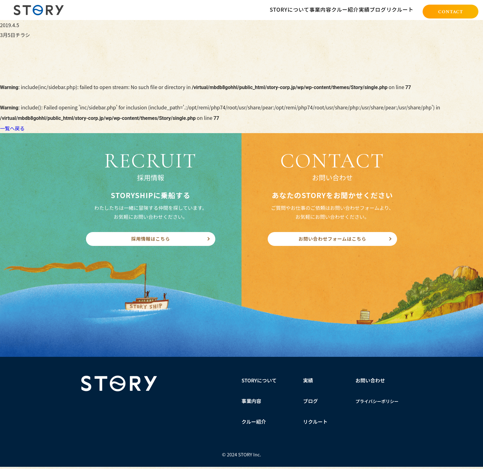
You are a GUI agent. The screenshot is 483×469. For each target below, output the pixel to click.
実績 (308, 382)
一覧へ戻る (12, 128)
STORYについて (259, 382)
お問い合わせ (370, 382)
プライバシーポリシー (377, 403)
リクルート (315, 423)
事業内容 (251, 403)
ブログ (310, 403)
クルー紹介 (254, 423)
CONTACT (450, 10)
